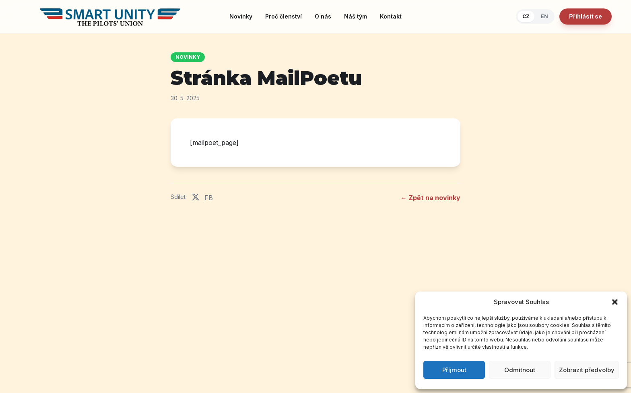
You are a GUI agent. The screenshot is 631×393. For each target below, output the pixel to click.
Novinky (240, 16)
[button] (615, 302)
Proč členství (283, 16)
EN (544, 16)
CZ (526, 16)
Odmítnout (519, 370)
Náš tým (355, 16)
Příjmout (454, 370)
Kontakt (391, 16)
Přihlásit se (585, 16)
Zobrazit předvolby (587, 370)
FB (208, 198)
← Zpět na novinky (430, 198)
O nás (323, 16)
